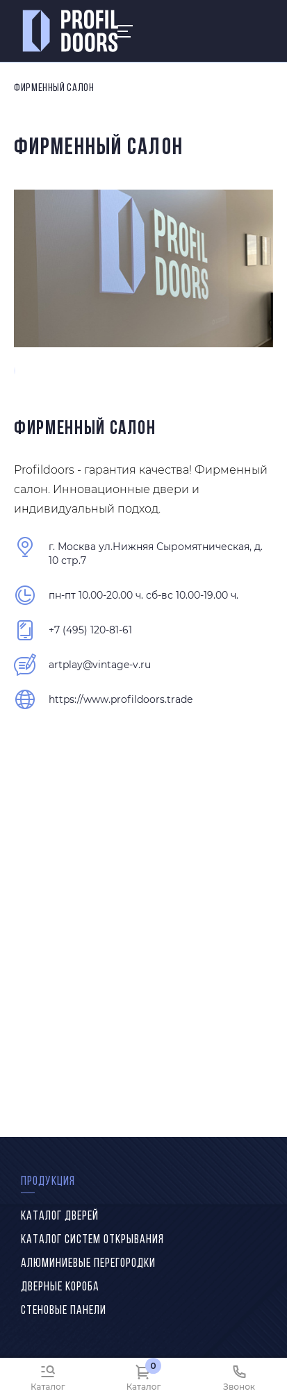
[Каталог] (48, 1377)
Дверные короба (60, 1287)
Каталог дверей (60, 1216)
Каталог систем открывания (92, 1240)
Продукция (48, 1181)
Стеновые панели (63, 1311)
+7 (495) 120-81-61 (90, 630)
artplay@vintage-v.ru (100, 664)
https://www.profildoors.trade (120, 699)
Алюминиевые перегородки (88, 1263)
